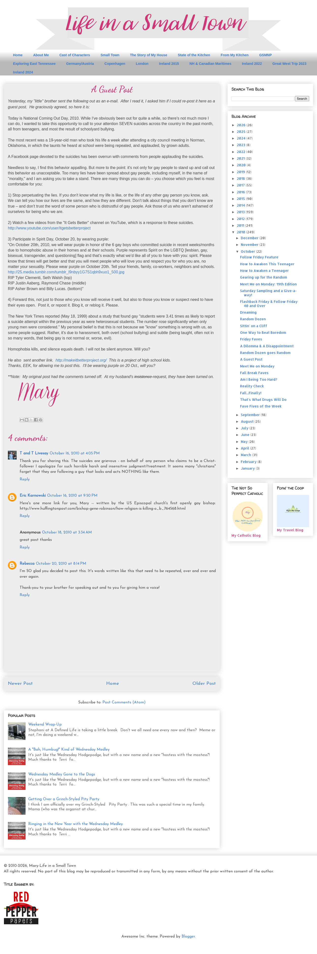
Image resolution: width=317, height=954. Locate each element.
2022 (241, 152)
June (245, 435)
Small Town (110, 55)
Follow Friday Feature (259, 257)
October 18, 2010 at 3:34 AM (67, 532)
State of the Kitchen (194, 55)
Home (18, 55)
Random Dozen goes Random (265, 353)
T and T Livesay (34, 453)
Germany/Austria (80, 64)
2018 (241, 178)
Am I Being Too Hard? (258, 379)
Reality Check (252, 386)
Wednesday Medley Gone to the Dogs (61, 774)
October (248, 251)
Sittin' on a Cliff (253, 326)
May (245, 441)
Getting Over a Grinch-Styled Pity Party (63, 799)
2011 (241, 225)
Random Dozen (253, 319)
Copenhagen (114, 64)
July (245, 428)
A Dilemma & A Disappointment (267, 346)
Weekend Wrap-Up (45, 725)
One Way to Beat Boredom (263, 332)
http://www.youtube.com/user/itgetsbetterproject (49, 228)
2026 (241, 125)
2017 (241, 185)
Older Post (204, 683)
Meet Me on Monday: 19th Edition (268, 284)
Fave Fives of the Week (261, 406)
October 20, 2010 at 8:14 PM (61, 564)
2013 (241, 212)
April (245, 448)
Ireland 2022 (252, 64)
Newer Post (20, 683)
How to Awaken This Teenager (267, 264)
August (248, 421)
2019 (241, 172)
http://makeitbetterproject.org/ (81, 360)
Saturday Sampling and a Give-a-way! (268, 293)
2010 (241, 232)
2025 (241, 131)
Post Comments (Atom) (124, 702)
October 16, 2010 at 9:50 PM (72, 496)
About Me (41, 55)
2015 (241, 198)
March (246, 455)
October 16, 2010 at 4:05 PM (75, 453)
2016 (241, 192)
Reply (25, 479)
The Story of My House (148, 55)
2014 (241, 205)
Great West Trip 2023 (289, 64)
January (248, 468)
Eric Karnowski (33, 496)
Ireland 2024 (23, 72)
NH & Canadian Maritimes (210, 64)
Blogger (188, 937)
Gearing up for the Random (263, 277)
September (251, 415)
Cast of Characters (74, 55)
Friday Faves (251, 339)
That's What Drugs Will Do (263, 399)
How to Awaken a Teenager (264, 270)
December (250, 238)
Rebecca (27, 564)
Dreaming (248, 312)
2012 (241, 219)
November (250, 244)
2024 (241, 138)
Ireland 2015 (169, 64)
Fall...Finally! (250, 393)
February (249, 462)
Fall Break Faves (254, 373)
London (142, 64)
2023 (241, 145)
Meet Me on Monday (257, 366)
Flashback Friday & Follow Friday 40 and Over (269, 303)
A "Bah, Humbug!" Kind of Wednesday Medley (69, 750)
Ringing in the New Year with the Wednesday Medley (75, 824)
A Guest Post (251, 359)
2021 (241, 158)
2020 (242, 165)
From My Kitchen (235, 55)
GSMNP (265, 55)
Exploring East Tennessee (34, 64)
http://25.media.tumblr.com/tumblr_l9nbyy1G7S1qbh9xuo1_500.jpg (66, 272)
